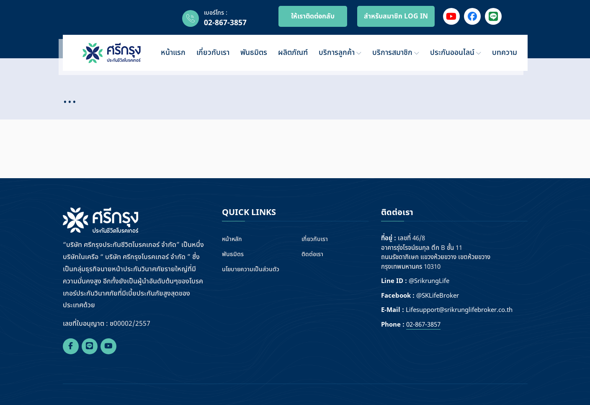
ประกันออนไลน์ (455, 52)
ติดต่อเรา (312, 254)
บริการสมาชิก (395, 52)
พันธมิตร (253, 52)
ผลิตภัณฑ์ (293, 52)
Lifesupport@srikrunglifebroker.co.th (459, 310)
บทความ (504, 52)
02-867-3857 (225, 23)
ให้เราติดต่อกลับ (313, 16)
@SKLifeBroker (437, 296)
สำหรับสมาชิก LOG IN (396, 16)
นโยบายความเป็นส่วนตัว (250, 269)
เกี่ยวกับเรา (212, 52)
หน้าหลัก (232, 239)
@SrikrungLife (429, 281)
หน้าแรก (173, 52)
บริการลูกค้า (340, 52)
